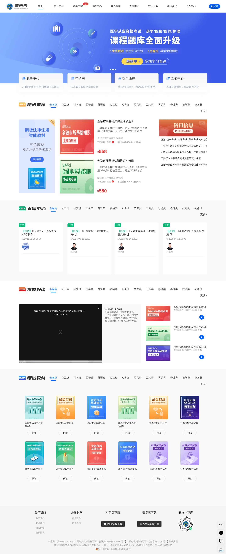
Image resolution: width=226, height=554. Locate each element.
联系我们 (40, 523)
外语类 (101, 104)
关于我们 (40, 518)
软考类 (138, 104)
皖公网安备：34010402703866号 (113, 549)
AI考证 (125, 104)
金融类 (53, 104)
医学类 (89, 104)
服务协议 (40, 528)
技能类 (186, 104)
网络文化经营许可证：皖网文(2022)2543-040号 (100, 541)
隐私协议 (40, 532)
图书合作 (76, 523)
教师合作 (76, 518)
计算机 (77, 104)
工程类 (150, 104)
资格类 (113, 104)
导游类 (162, 104)
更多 (203, 110)
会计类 (174, 104)
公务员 (198, 104)
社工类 (65, 104)
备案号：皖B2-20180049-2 (61, 541)
